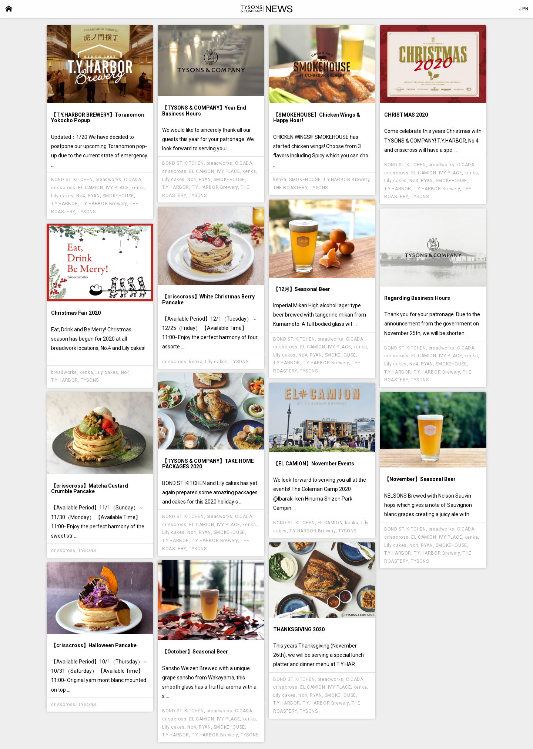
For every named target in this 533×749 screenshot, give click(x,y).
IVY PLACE (117, 187)
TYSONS (87, 211)
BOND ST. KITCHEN (72, 179)
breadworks (108, 179)
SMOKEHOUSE (118, 195)
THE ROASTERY (290, 187)
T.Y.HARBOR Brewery (104, 203)
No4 (80, 195)
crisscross (63, 187)
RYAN (94, 195)
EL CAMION (90, 187)
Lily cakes (62, 195)
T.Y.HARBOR (64, 203)
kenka (138, 187)
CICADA (132, 179)
